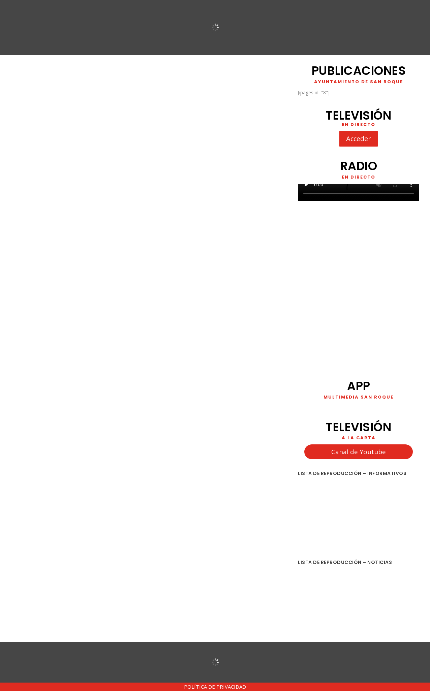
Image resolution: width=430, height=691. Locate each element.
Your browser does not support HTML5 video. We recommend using (358, 192)
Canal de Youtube (358, 451)
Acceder (358, 138)
